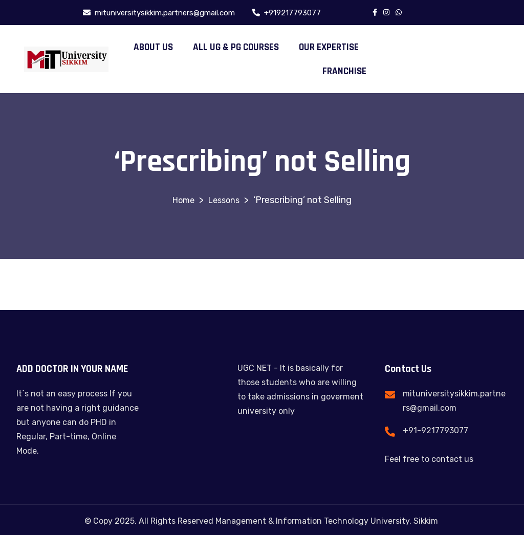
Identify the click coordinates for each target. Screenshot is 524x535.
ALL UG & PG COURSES (236, 47)
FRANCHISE (344, 71)
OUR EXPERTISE (329, 47)
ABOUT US (153, 47)
